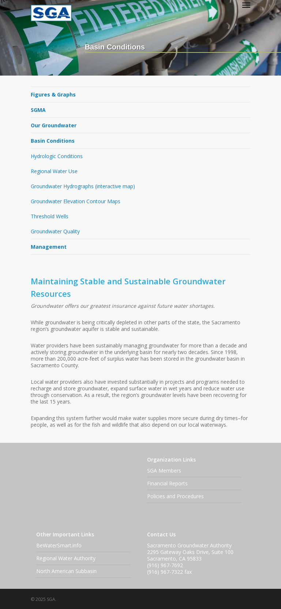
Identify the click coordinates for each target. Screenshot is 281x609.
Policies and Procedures (175, 496)
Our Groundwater (53, 125)
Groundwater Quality (55, 231)
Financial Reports (167, 483)
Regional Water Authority (65, 558)
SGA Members (164, 470)
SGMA (38, 109)
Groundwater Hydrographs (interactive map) (83, 186)
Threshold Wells (49, 216)
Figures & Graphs (53, 94)
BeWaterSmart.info (59, 545)
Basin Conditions (53, 140)
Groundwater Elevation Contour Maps (75, 201)
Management (49, 246)
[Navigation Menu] (246, 4)
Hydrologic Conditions (57, 156)
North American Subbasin (66, 571)
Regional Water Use (54, 171)
